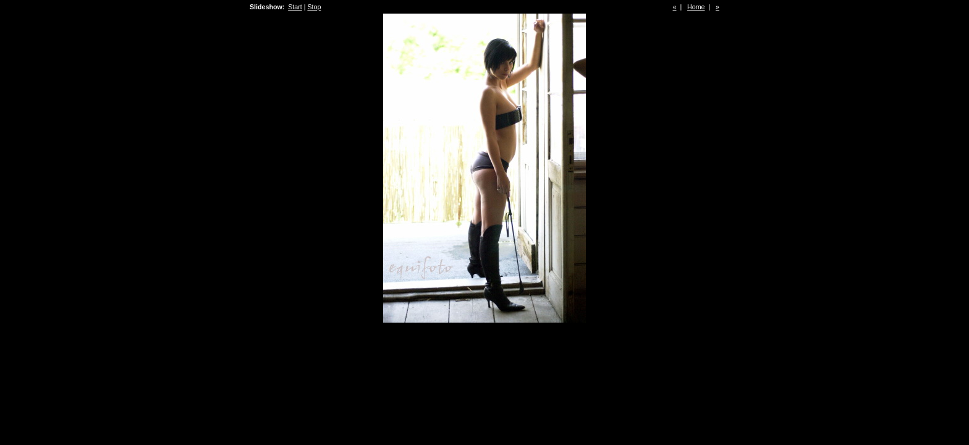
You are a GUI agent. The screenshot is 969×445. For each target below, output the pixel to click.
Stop (314, 7)
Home (696, 7)
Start (295, 7)
